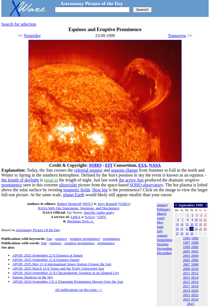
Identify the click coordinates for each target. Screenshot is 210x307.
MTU (88, 204)
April (161, 218)
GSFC (101, 217)
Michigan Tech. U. (80, 221)
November (164, 248)
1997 (186, 242)
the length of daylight (20, 180)
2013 (186, 277)
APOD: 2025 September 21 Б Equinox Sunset (45, 260)
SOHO (95, 165)
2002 (195, 251)
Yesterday (32, 35)
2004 (195, 256)
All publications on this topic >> (78, 290)
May (160, 222)
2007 (186, 264)
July (160, 231)
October (163, 244)
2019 (186, 290)
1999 (186, 247)
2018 (195, 286)
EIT (108, 165)
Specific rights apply (99, 212)
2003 (186, 256)
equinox (61, 239)
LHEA (75, 217)
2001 (186, 251)
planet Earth (73, 194)
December (164, 253)
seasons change (124, 170)
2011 (186, 273)
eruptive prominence (85, 239)
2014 (195, 277)
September (165, 240)
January (162, 205)
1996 (195, 238)
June (160, 227)
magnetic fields (76, 189)
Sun (49, 239)
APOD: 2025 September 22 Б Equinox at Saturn (47, 255)
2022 (195, 295)
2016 (195, 282)
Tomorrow (177, 35)
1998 (195, 242)
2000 (195, 247)
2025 (190, 304)
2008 (195, 264)
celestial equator (88, 170)
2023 (186, 299)
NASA (155, 165)
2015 (186, 282)
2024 (195, 299)
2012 (195, 273)
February (163, 209)
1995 (186, 238)
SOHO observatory (146, 185)
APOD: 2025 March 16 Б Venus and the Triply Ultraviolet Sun (58, 268)
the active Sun (131, 180)
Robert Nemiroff (69, 204)
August (162, 235)
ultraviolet (68, 185)
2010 (195, 269)
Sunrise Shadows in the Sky (32, 277)
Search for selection (18, 24)
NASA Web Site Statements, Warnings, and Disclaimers (78, 208)
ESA (142, 165)
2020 (195, 290)
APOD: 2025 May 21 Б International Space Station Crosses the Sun (61, 264)
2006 (195, 260)
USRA (124, 204)
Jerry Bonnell (107, 204)
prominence (11, 185)
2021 (186, 295)
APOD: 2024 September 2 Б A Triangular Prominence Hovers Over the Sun (67, 281)
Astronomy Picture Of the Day (38, 230)
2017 (186, 286)
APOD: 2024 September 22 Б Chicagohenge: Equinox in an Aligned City (65, 273)
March (162, 213)
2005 (186, 260)
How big (100, 189)
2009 (186, 269)
